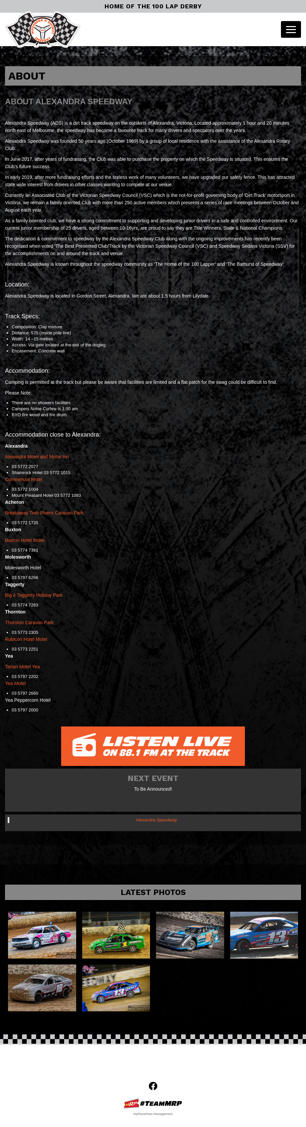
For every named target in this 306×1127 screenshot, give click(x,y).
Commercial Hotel (23, 479)
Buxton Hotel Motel (24, 540)
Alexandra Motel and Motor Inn (37, 456)
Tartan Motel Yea (22, 666)
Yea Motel (15, 683)
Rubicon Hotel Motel (26, 639)
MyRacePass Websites (153, 1103)
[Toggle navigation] (291, 29)
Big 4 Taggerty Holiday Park (34, 595)
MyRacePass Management (152, 1114)
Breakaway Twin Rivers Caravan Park (44, 513)
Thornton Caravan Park (29, 622)
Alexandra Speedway (156, 819)
